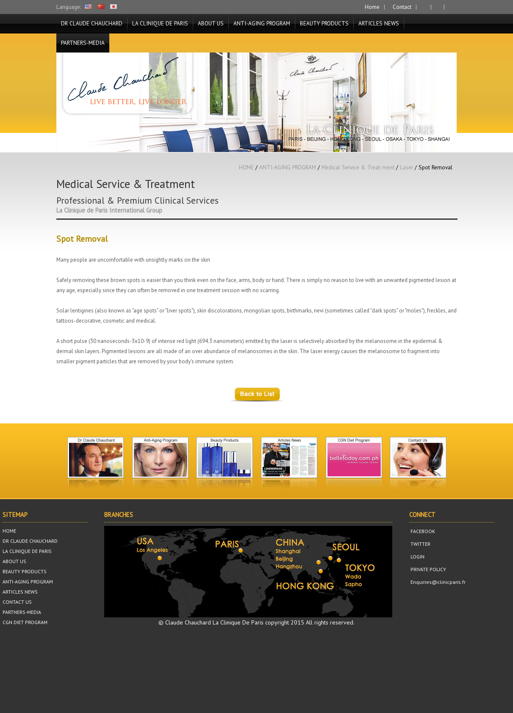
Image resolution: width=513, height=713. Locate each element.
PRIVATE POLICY (427, 569)
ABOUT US (211, 23)
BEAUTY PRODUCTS (324, 23)
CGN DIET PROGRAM (25, 622)
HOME (246, 167)
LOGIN (416, 556)
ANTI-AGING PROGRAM (261, 23)
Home (371, 7)
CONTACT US (17, 602)
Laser (406, 167)
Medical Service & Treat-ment (358, 167)
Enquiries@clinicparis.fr (437, 582)
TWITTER (419, 544)
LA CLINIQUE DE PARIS (160, 23)
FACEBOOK (422, 531)
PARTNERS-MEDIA (83, 43)
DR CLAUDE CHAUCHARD (91, 23)
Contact (401, 7)
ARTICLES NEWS (378, 23)
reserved (341, 622)
